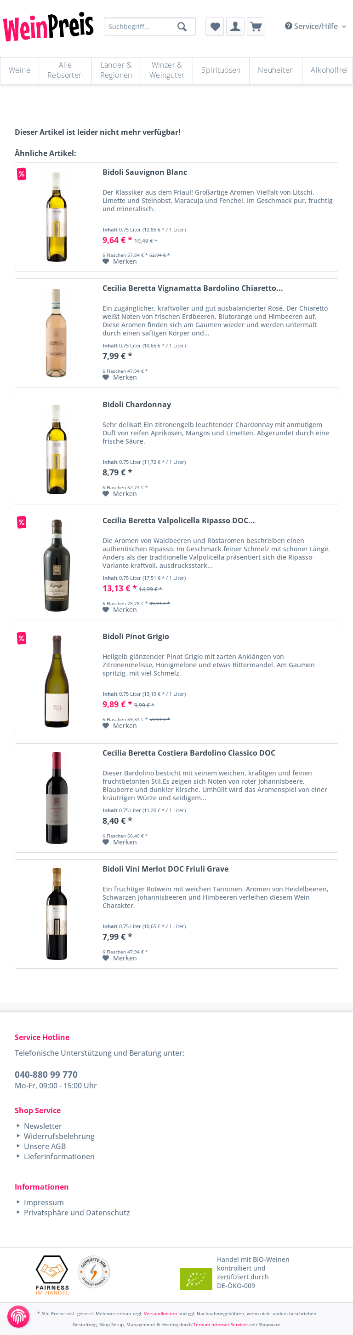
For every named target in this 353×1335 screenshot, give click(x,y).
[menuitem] (214, 26)
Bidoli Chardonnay (136, 405)
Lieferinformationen (58, 1156)
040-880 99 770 (46, 1074)
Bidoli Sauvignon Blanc (144, 172)
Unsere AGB (44, 1146)
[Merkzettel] (214, 26)
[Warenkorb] (256, 26)
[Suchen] (182, 26)
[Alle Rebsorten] (65, 71)
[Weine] (19, 71)
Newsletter (42, 1126)
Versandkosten (160, 1313)
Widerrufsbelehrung (58, 1136)
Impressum (43, 1202)
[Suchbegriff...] (150, 26)
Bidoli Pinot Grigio (135, 636)
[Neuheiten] (276, 71)
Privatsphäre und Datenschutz (76, 1213)
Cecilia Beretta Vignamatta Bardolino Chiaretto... (192, 288)
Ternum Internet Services (221, 1324)
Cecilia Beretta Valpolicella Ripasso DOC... (178, 521)
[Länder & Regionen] (116, 71)
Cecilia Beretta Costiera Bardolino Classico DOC (188, 753)
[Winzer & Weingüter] (167, 71)
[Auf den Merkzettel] (119, 261)
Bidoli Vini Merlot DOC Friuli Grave (165, 869)
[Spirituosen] (221, 71)
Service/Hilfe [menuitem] (312, 26)
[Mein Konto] (235, 26)
